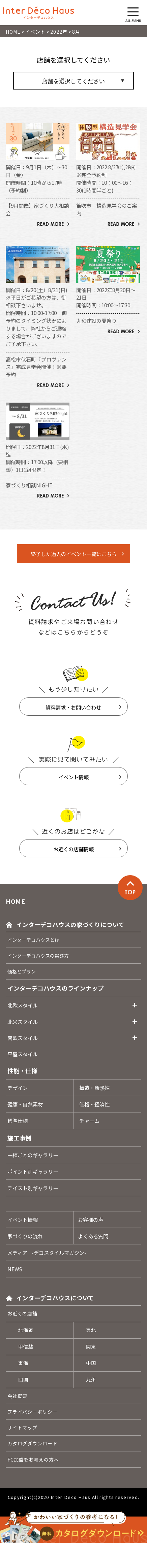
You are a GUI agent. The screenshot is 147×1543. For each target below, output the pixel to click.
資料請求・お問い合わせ (73, 707)
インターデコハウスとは (33, 939)
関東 (91, 1346)
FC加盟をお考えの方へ (33, 1459)
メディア (46, 1252)
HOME (15, 901)
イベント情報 (73, 777)
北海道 (25, 1330)
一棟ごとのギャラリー (32, 1155)
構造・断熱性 (94, 1087)
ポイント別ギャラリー (32, 1171)
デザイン (17, 1087)
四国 (23, 1379)
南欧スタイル (22, 1037)
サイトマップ (22, 1427)
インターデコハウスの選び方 (38, 955)
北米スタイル (22, 1021)
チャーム (89, 1120)
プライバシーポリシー (32, 1411)
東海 (23, 1363)
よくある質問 (93, 1236)
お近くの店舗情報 (73, 849)
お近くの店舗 (22, 1313)
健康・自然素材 (25, 1104)
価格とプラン (21, 971)
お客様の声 (90, 1219)
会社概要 (17, 1396)
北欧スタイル (22, 1005)
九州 (91, 1379)
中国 (91, 1363)
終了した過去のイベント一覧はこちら (74, 553)
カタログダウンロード (32, 1443)
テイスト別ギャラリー (32, 1188)
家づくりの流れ (25, 1236)
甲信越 (25, 1346)
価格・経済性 (94, 1104)
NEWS (14, 1269)
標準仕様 (17, 1120)
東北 (91, 1330)
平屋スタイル (22, 1054)
